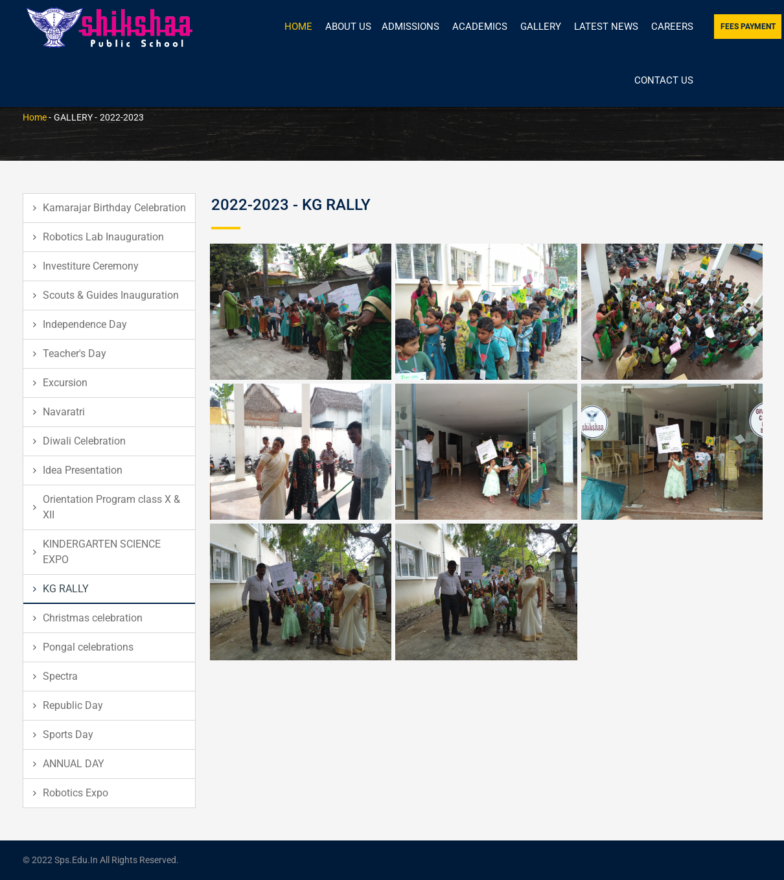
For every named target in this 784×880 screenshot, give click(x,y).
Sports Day (68, 734)
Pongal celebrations (88, 647)
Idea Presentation (82, 470)
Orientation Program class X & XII (111, 507)
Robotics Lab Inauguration (103, 237)
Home (298, 26)
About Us (348, 26)
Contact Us (663, 80)
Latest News (606, 26)
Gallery (540, 26)
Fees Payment (748, 26)
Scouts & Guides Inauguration (111, 295)
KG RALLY (66, 589)
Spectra (60, 676)
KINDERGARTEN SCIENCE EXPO (102, 552)
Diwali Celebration (84, 441)
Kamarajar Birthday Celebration (114, 208)
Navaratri (64, 412)
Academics (479, 26)
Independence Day (85, 324)
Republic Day (73, 705)
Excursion (65, 382)
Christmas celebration (93, 618)
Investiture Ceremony (91, 266)
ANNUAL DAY (73, 764)
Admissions (410, 26)
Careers (672, 26)
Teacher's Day (74, 353)
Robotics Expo (75, 793)
